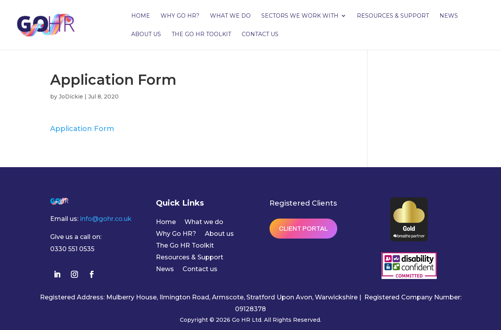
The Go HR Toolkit (201, 34)
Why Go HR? (180, 16)
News (449, 16)
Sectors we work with (299, 16)
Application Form (82, 128)
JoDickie (71, 96)
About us (146, 34)
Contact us (260, 34)
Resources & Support (393, 16)
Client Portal (303, 228)
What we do (230, 16)
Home (140, 16)
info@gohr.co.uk (106, 218)
